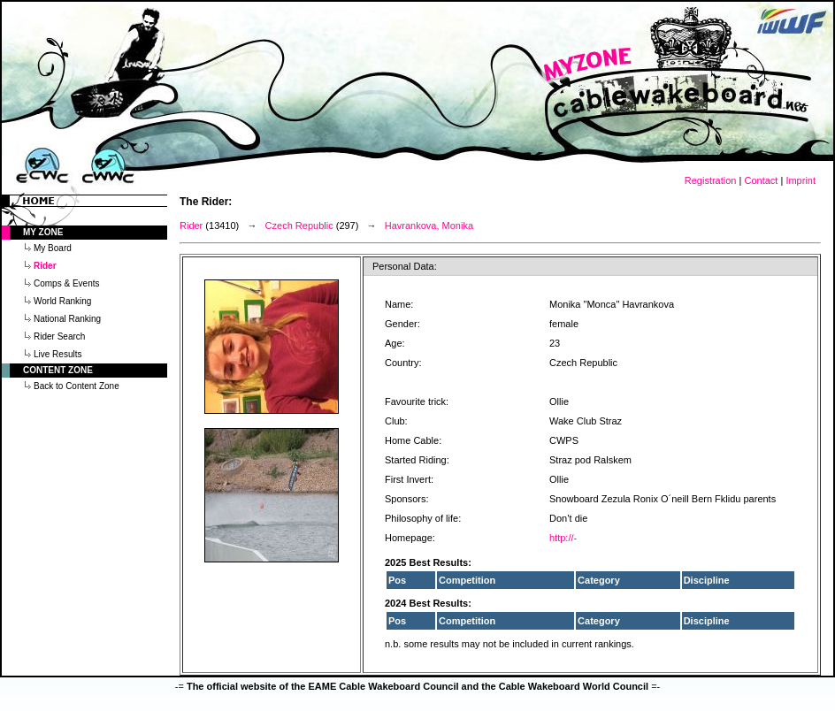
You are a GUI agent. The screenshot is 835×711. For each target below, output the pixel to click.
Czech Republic (299, 225)
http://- (563, 537)
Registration (711, 180)
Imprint (800, 180)
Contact (761, 180)
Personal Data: (404, 266)
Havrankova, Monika (429, 225)
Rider (191, 225)
